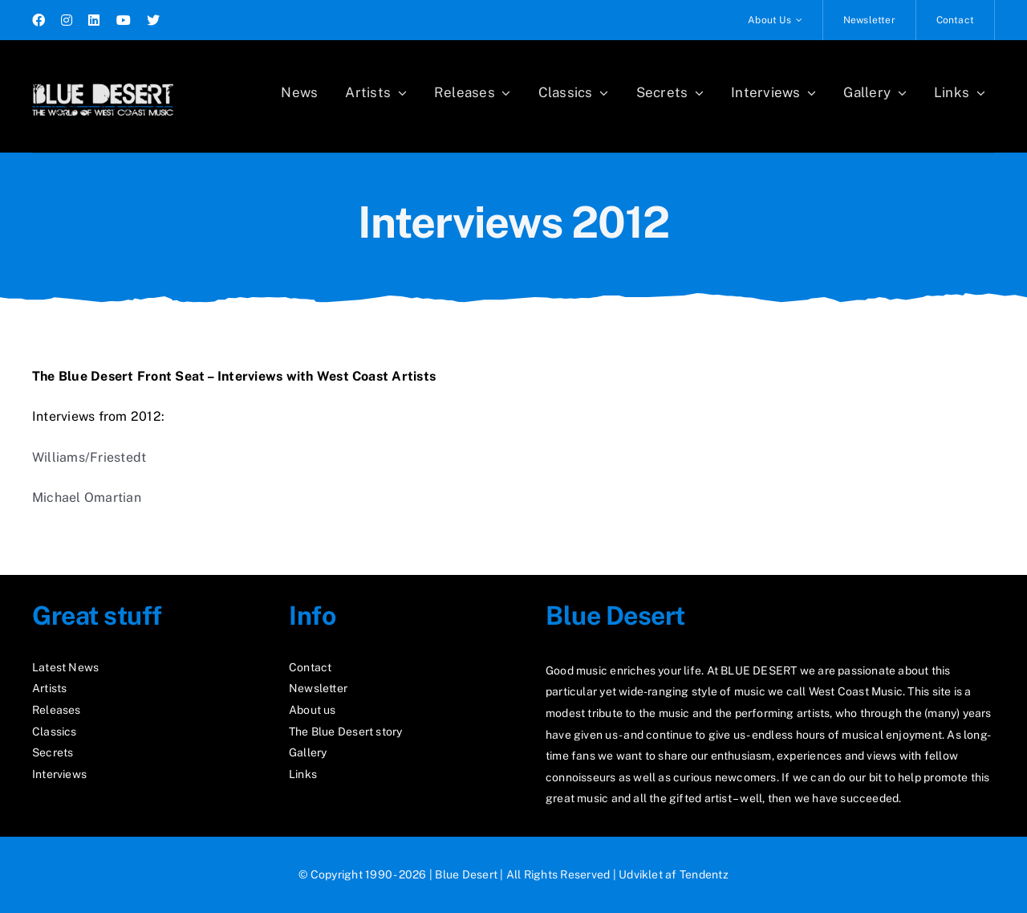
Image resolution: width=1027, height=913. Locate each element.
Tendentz (704, 874)
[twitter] (153, 20)
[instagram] (66, 20)
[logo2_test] (102, 78)
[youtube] (123, 20)
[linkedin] (93, 20)
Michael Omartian (86, 497)
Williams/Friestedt (89, 457)
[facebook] (38, 20)
